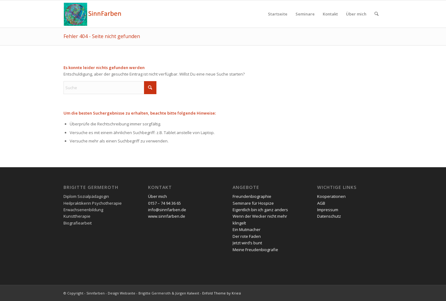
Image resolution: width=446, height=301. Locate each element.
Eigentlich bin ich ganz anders (260, 209)
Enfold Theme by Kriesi (221, 293)
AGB (321, 203)
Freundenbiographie (252, 196)
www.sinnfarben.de (166, 216)
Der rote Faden (247, 236)
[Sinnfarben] (93, 14)
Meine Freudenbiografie (255, 249)
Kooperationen (331, 196)
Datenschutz (329, 216)
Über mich (157, 196)
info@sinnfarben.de (167, 209)
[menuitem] (277, 14)
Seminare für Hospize (253, 203)
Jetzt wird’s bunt (247, 243)
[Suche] (376, 14)
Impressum (327, 209)
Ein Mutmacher (246, 229)
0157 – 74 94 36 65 (164, 203)
